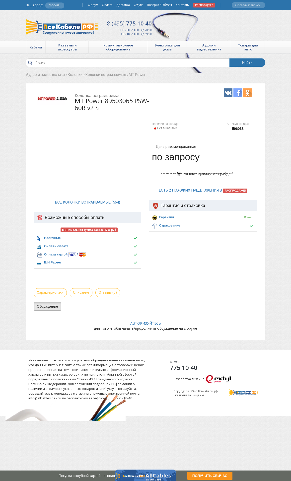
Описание (81, 292)
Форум (93, 5)
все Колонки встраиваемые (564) (87, 202)
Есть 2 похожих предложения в (203, 190)
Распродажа (204, 5)
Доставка (123, 5)
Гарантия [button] (166, 217)
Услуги (138, 5)
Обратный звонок (247, 5)
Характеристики (50, 292)
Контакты (182, 5)
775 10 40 (129, 23)
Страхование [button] (169, 225)
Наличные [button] (52, 238)
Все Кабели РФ (62, 27)
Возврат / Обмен (159, 5)
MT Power (137, 74)
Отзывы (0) (108, 292)
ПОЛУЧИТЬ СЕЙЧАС (209, 476)
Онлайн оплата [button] (56, 246)
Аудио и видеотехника (45, 74)
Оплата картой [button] (56, 254)
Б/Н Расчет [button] (53, 262)
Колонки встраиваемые (105, 74)
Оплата (107, 5)
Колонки (75, 74)
